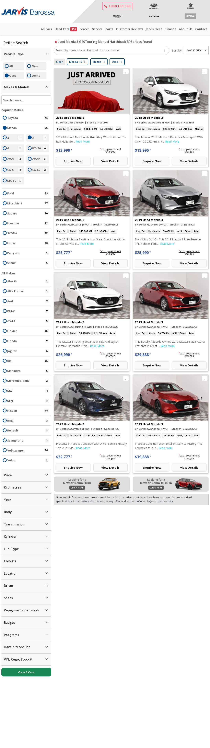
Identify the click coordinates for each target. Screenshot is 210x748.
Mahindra (28, 371)
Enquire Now (73, 161)
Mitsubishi (28, 203)
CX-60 (39, 170)
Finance (170, 29)
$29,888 (143, 354)
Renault (28, 430)
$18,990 (143, 150)
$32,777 (64, 456)
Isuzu (28, 243)
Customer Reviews (129, 29)
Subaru (28, 213)
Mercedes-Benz (28, 381)
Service (97, 29)
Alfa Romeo (28, 291)
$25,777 (64, 252)
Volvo (28, 460)
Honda (28, 341)
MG (28, 391)
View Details (110, 161)
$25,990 (143, 252)
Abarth (28, 281)
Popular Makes (12, 110)
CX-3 (14, 159)
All (11, 66)
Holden (28, 331)
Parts (109, 29)
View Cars (26, 672)
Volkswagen (28, 450)
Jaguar (28, 351)
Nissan (28, 411)
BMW (28, 311)
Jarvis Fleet (154, 29)
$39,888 (143, 456)
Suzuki (28, 263)
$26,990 (64, 354)
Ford (28, 193)
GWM (28, 321)
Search (84, 29)
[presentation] (140, 91)
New (35, 66)
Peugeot (28, 253)
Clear (59, 61)
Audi (28, 301)
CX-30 (39, 159)
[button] (110, 150)
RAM (28, 421)
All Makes (8, 273)
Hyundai (28, 223)
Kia (28, 361)
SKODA (28, 233)
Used (13, 75)
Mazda (28, 128)
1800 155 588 (117, 6)
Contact (201, 29)
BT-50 (39, 148)
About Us (186, 29)
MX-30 (14, 180)
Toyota (28, 118)
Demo (36, 75)
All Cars (46, 29)
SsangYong (28, 440)
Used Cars (66, 29)
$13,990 (64, 150)
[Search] (164, 50)
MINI (28, 401)
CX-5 (14, 170)
